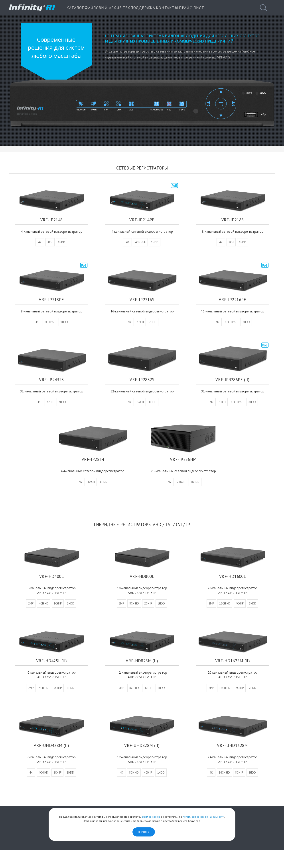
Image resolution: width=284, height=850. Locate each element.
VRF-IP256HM (183, 455)
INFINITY (32, 7)
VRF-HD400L (51, 574)
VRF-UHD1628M (232, 743)
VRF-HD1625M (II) (232, 658)
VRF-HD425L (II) (51, 658)
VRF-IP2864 (93, 455)
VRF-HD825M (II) (142, 658)
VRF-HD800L (142, 574)
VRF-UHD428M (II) (51, 743)
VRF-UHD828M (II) (142, 743)
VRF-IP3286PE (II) (232, 375)
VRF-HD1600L (232, 574)
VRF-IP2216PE (232, 295)
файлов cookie (151, 816)
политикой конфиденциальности (203, 816)
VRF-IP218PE (51, 295)
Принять (144, 831)
